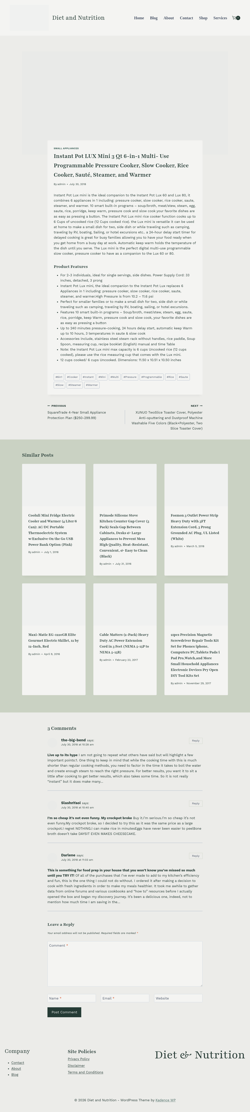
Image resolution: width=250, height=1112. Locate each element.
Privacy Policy (79, 1059)
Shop (203, 18)
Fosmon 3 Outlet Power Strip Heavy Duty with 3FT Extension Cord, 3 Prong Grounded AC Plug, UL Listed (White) (195, 527)
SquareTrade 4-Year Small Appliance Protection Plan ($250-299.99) (84, 411)
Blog (154, 18)
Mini (102, 376)
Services (220, 18)
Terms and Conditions (85, 1072)
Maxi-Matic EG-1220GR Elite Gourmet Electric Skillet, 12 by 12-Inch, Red (53, 640)
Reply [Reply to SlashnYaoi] (195, 803)
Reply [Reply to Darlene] (195, 856)
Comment (58, 945)
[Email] (125, 998)
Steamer (74, 384)
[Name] (71, 998)
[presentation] (54, 485)
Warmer (92, 384)
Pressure (130, 376)
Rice (170, 376)
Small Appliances (66, 148)
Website (162, 998)
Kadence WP (165, 1100)
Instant (88, 376)
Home (139, 18)
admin (61, 184)
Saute (183, 376)
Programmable (151, 376)
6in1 (58, 376)
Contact (186, 18)
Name (55, 998)
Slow (59, 384)
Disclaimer (76, 1066)
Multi (115, 376)
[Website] (178, 998)
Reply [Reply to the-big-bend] (195, 740)
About (168, 18)
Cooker (72, 376)
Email (108, 998)
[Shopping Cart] (236, 18)
